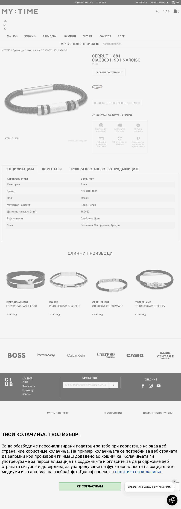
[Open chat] (172, 500)
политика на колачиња (138, 471)
